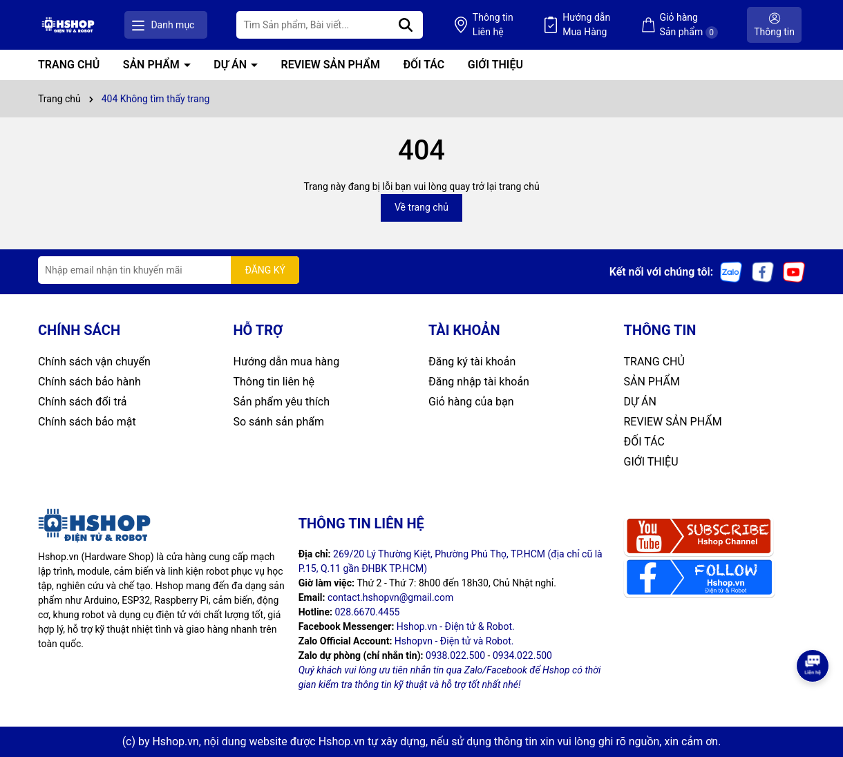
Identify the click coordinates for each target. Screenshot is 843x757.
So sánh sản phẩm (279, 421)
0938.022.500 (455, 655)
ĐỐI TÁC (423, 64)
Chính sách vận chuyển (94, 361)
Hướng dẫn (586, 25)
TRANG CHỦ (69, 64)
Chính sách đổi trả (82, 401)
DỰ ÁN (231, 64)
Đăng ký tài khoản (471, 361)
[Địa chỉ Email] (168, 270)
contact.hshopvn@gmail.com (390, 597)
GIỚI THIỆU (495, 64)
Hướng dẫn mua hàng (287, 361)
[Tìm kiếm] (405, 25)
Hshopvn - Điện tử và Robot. (454, 640)
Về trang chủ (421, 207)
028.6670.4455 (366, 611)
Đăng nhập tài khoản (478, 381)
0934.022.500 (522, 655)
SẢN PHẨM (152, 64)
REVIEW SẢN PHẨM (330, 64)
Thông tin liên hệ (274, 381)
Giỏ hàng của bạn (471, 401)
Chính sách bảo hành (89, 381)
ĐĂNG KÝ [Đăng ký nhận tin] (265, 270)
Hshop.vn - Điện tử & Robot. (456, 626)
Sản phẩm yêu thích (282, 401)
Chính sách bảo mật (87, 421)
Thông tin (493, 25)
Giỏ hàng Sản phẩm (689, 25)
